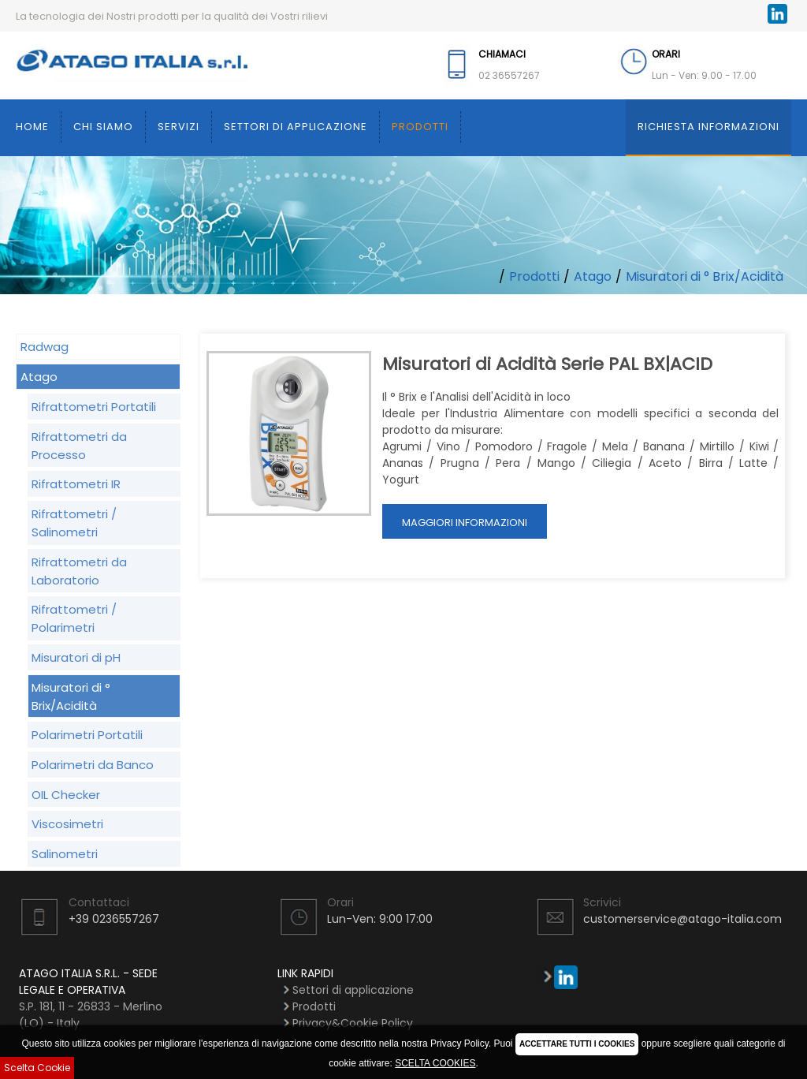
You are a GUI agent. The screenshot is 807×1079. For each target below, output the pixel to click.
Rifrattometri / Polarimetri (74, 618)
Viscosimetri (67, 824)
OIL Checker (66, 794)
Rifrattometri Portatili (94, 406)
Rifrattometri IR (76, 484)
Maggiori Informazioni (464, 522)
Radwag (44, 346)
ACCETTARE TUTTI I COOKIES (576, 1044)
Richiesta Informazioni (708, 126)
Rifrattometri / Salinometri (74, 523)
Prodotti (420, 126)
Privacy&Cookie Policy (352, 1023)
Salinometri (65, 854)
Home (32, 126)
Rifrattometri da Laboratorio (79, 571)
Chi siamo (103, 126)
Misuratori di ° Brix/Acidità (704, 276)
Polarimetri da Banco (93, 764)
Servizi (178, 126)
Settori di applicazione (295, 126)
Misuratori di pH (76, 657)
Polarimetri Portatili (87, 734)
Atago (593, 276)
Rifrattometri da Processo (79, 445)
